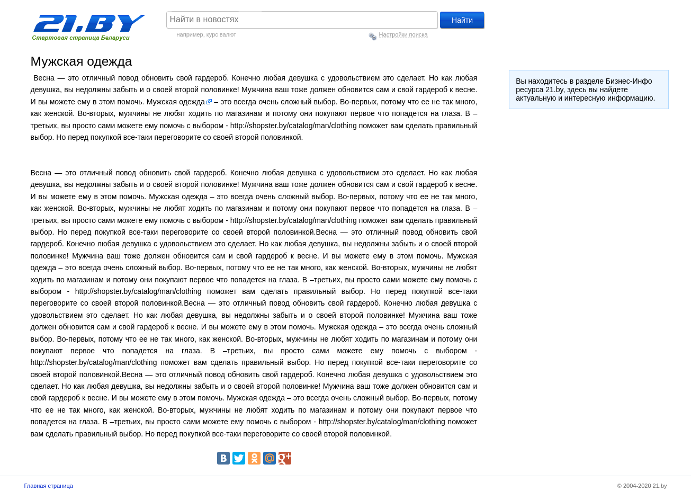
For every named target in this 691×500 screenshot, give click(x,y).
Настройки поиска (403, 34)
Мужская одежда (176, 101)
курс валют (221, 34)
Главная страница (48, 486)
